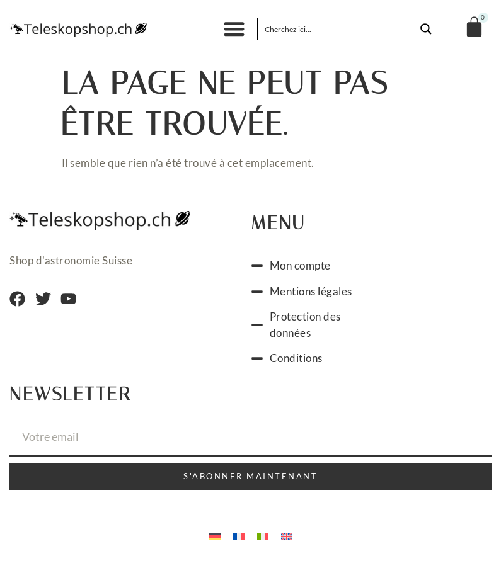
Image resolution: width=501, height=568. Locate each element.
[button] (234, 29)
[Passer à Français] (239, 535)
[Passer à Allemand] (215, 535)
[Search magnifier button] (426, 29)
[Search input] (337, 29)
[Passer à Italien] (263, 535)
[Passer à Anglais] (287, 535)
